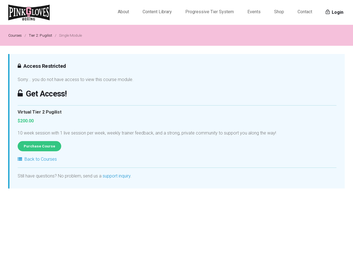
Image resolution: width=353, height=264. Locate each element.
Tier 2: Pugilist (40, 35)
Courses (15, 35)
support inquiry (116, 176)
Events (254, 11)
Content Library (157, 11)
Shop (279, 11)
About (123, 11)
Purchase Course (39, 146)
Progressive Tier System (209, 11)
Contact (305, 11)
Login (334, 12)
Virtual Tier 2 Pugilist (39, 112)
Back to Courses (37, 159)
